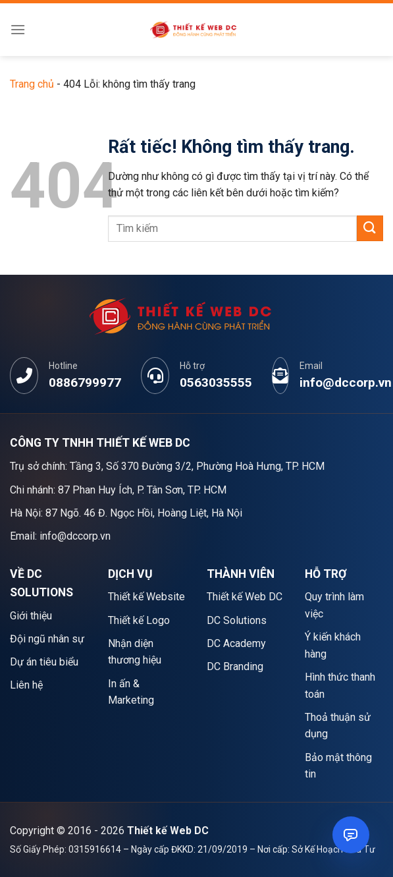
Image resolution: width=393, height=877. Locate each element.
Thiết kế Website (146, 596)
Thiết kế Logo (139, 620)
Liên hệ (26, 685)
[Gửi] (370, 228)
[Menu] (18, 29)
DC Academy (236, 643)
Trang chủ (32, 84)
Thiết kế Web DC (244, 596)
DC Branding (235, 666)
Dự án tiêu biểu (44, 662)
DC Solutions (237, 620)
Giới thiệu (31, 615)
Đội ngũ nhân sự (47, 639)
